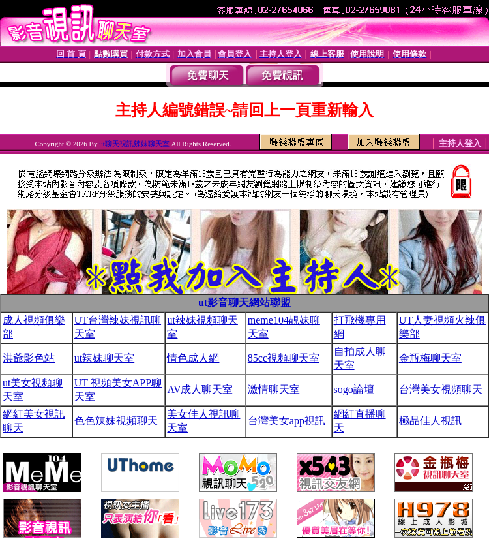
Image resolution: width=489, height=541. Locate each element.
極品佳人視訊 (430, 420)
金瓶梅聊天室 (430, 357)
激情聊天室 (274, 389)
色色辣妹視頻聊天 (116, 420)
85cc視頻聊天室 (283, 357)
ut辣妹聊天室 (104, 357)
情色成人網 (193, 357)
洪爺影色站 (29, 357)
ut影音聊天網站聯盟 (244, 302)
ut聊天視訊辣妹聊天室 (134, 143)
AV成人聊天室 (200, 389)
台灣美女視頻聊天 (440, 389)
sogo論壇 (354, 389)
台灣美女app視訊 (286, 420)
